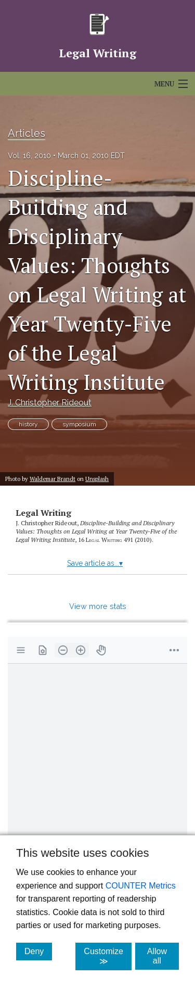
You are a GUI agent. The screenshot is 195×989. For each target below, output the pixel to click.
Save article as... (95, 563)
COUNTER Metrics (141, 885)
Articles (26, 133)
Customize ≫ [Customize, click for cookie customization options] (108, 956)
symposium (79, 424)
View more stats (97, 606)
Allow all (163, 956)
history (28, 424)
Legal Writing (43, 512)
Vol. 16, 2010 (29, 155)
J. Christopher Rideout (50, 403)
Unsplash (97, 479)
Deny (38, 951)
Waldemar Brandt (52, 479)
